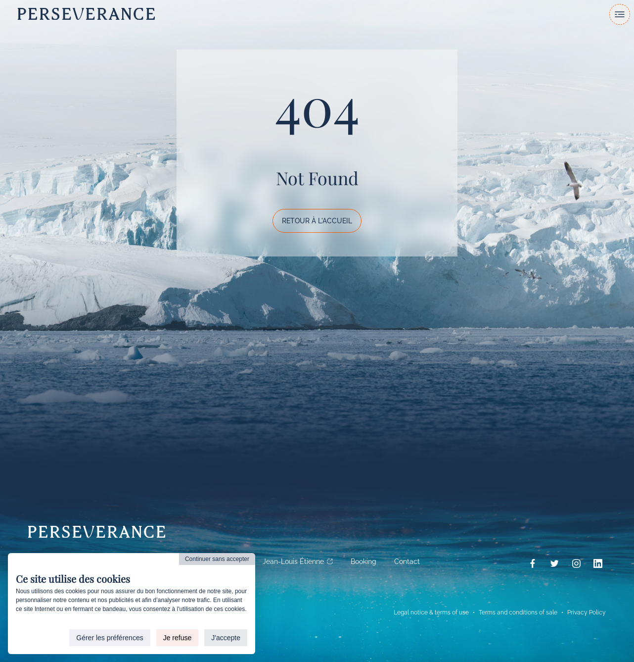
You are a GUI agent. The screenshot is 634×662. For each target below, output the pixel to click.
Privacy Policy (586, 612)
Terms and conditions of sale (518, 612)
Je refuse (177, 638)
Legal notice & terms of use (431, 612)
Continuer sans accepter (217, 559)
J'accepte (225, 638)
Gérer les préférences (109, 638)
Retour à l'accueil (317, 221)
